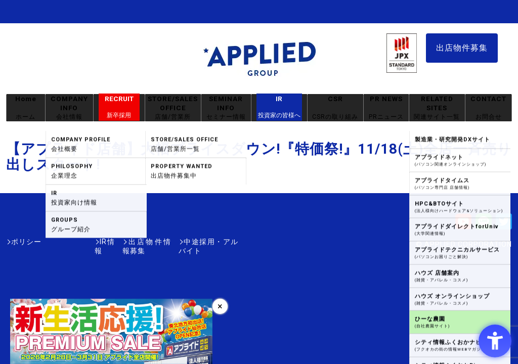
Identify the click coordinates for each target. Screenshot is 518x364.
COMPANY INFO (69, 108)
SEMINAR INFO (226, 108)
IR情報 (65, 242)
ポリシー (26, 242)
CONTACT (488, 108)
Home (25, 108)
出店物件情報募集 (119, 242)
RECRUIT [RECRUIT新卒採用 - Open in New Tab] (119, 107)
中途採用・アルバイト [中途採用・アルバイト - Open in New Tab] (200, 242)
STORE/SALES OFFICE (173, 108)
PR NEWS (386, 108)
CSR (335, 108)
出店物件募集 (462, 48)
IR (279, 107)
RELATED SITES (437, 108)
